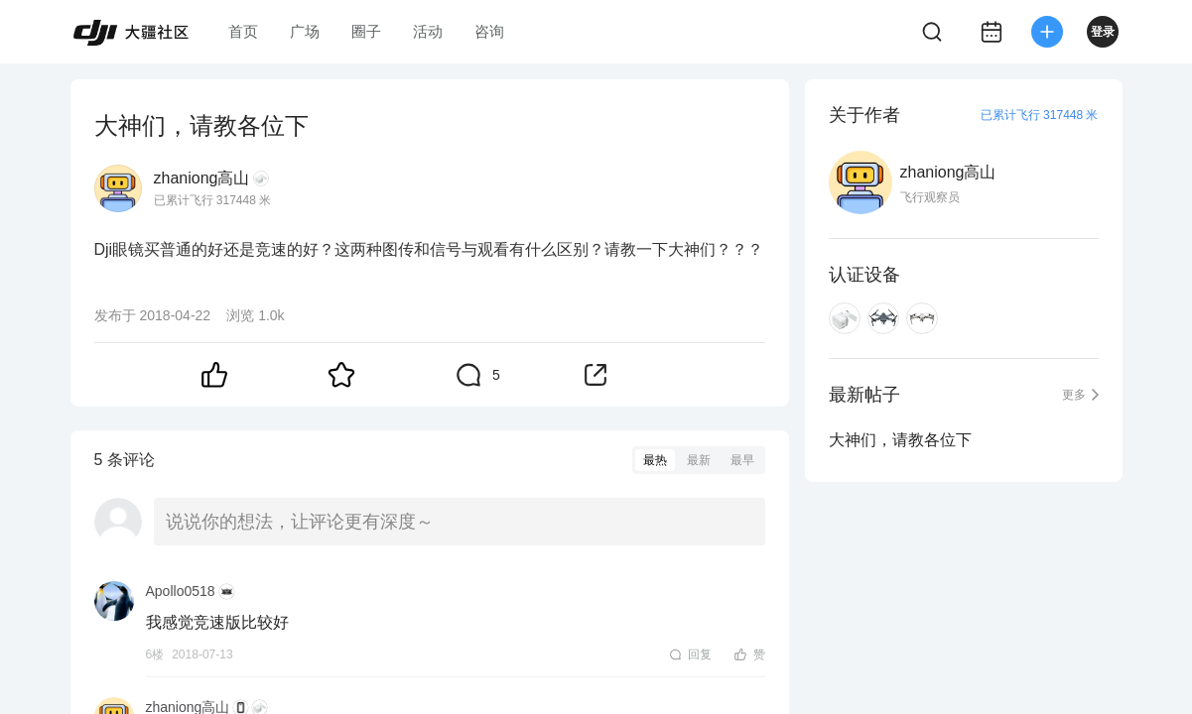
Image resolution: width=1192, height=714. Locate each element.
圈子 (366, 31)
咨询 (489, 31)
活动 (428, 31)
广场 (305, 31)
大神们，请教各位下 (900, 439)
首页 (243, 31)
